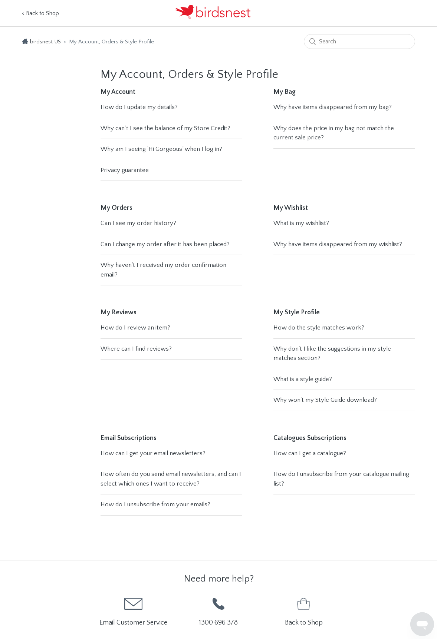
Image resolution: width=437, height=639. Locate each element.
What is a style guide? (302, 379)
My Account (118, 92)
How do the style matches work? (318, 327)
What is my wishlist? (301, 223)
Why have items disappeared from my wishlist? (337, 244)
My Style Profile (296, 312)
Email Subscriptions (129, 438)
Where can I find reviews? (136, 348)
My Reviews (119, 312)
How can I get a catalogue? (309, 453)
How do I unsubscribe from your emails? (155, 504)
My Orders (116, 208)
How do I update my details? (139, 107)
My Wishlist (290, 208)
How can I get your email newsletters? (153, 453)
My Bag (284, 92)
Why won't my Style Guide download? (325, 400)
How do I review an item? (135, 327)
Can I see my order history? (138, 223)
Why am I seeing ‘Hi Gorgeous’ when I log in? (161, 149)
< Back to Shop (40, 13)
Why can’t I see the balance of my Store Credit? (165, 128)
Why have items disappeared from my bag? (332, 107)
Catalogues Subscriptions (309, 438)
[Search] (359, 41)
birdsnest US (45, 42)
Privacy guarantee (125, 170)
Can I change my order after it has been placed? (165, 244)
